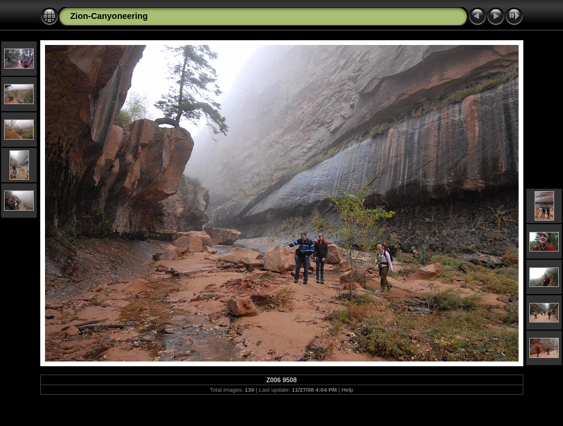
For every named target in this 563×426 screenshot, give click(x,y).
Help (347, 389)
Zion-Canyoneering (109, 16)
